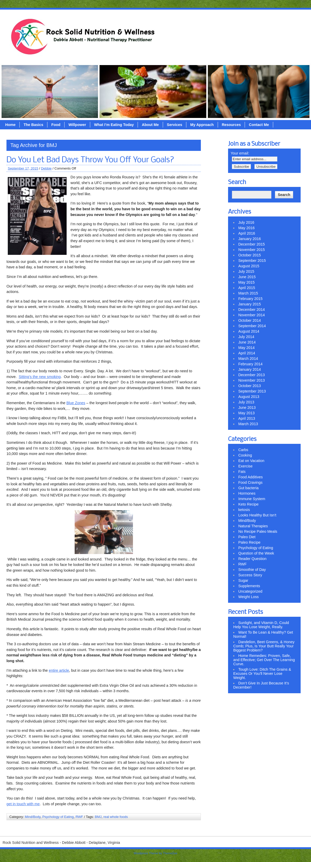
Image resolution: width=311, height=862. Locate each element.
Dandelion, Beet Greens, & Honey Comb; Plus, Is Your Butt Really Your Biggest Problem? (263, 646)
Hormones (246, 493)
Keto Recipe (248, 504)
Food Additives (250, 477)
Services (174, 125)
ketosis (244, 510)
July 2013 (246, 402)
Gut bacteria (248, 488)
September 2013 (252, 391)
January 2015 (249, 304)
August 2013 (248, 397)
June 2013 (247, 407)
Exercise (245, 466)
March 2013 (248, 424)
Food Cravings (250, 482)
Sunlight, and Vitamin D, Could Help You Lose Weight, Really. (261, 625)
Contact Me (259, 125)
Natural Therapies (253, 526)
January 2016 (249, 239)
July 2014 (246, 337)
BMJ (98, 817)
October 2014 (249, 320)
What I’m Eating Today (114, 125)
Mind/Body (32, 817)
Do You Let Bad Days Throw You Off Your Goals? (90, 160)
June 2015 (247, 277)
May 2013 (246, 413)
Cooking (245, 455)
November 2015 (251, 250)
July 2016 (246, 222)
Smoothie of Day (252, 569)
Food (55, 125)
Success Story (250, 575)
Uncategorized (250, 591)
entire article (59, 670)
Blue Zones (75, 403)
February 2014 (250, 364)
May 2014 (246, 348)
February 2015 (250, 299)
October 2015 (249, 255)
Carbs (243, 450)
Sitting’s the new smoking (40, 377)
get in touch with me (23, 804)
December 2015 (251, 244)
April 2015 (246, 288)
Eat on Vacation (251, 461)
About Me (150, 125)
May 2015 (246, 282)
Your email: (240, 153)
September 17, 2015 (23, 168)
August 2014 (248, 331)
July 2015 (246, 271)
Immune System (251, 499)
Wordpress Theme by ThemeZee (155, 853)
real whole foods (115, 817)
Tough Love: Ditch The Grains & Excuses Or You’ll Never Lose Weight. (262, 673)
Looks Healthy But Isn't (257, 515)
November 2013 (251, 380)
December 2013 (251, 375)
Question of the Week (256, 553)
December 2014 (251, 309)
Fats (241, 471)
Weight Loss (248, 597)
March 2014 (248, 358)
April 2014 (246, 353)
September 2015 (252, 260)
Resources (231, 125)
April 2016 (246, 233)
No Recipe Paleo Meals (257, 531)
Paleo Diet (246, 537)
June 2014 (247, 342)
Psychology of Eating (58, 817)
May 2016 (246, 228)
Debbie (46, 168)
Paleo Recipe (249, 542)
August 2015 (248, 266)
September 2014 (252, 326)
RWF (79, 817)
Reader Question (252, 559)
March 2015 (248, 293)
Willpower (77, 125)
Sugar (243, 580)
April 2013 (246, 418)
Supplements (249, 586)
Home (10, 125)
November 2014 (251, 315)
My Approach (202, 125)
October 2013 (249, 386)
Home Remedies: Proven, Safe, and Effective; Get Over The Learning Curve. (264, 660)
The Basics (33, 125)
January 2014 (249, 369)
